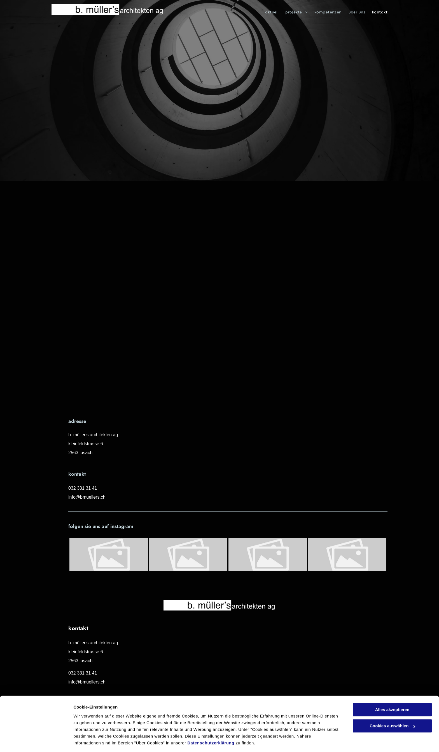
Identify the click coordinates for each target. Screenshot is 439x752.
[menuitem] (268, 12)
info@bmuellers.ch (87, 497)
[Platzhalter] (108, 554)
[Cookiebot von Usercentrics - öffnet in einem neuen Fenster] (36, 741)
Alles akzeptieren (392, 692)
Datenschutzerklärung (210, 725)
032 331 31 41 (82, 488)
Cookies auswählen (93, 741)
